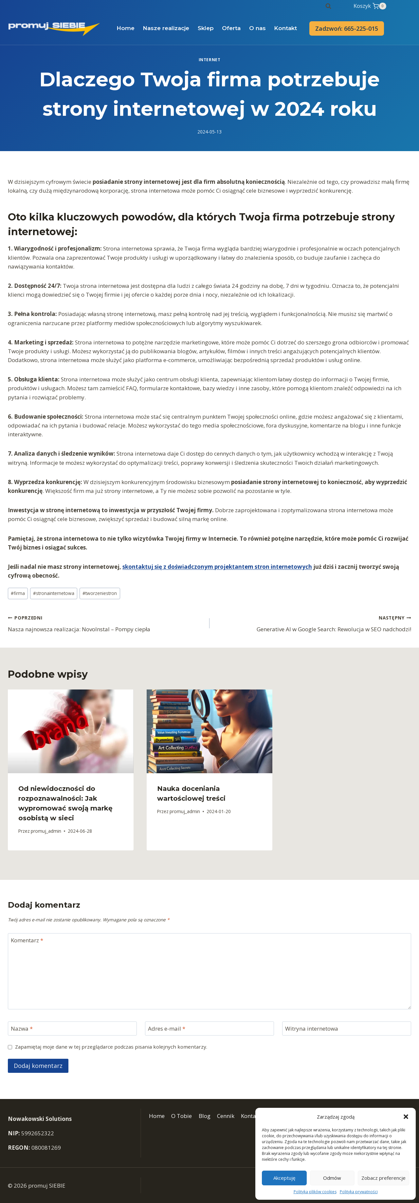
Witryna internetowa (311, 1028)
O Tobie (181, 1116)
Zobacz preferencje (383, 1178)
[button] (406, 1116)
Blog (204, 1116)
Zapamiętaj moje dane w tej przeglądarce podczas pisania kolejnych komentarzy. (111, 1047)
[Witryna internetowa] (346, 1028)
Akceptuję (284, 1178)
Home (126, 28)
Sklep (206, 28)
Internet (210, 59)
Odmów (332, 1178)
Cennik (225, 1116)
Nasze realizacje (166, 28)
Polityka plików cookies (315, 1191)
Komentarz (27, 940)
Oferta (231, 28)
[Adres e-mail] (209, 1028)
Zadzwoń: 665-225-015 (346, 28)
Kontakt (285, 28)
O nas (257, 28)
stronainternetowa (53, 593)
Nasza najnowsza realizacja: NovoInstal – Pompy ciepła (106, 623)
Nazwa (22, 1028)
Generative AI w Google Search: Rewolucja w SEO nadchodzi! (313, 623)
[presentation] (71, 731)
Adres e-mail (166, 1028)
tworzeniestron (99, 593)
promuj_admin (46, 831)
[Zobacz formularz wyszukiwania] (328, 6)
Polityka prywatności (359, 1191)
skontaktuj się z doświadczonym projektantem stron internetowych (217, 566)
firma (18, 593)
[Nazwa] (72, 1028)
